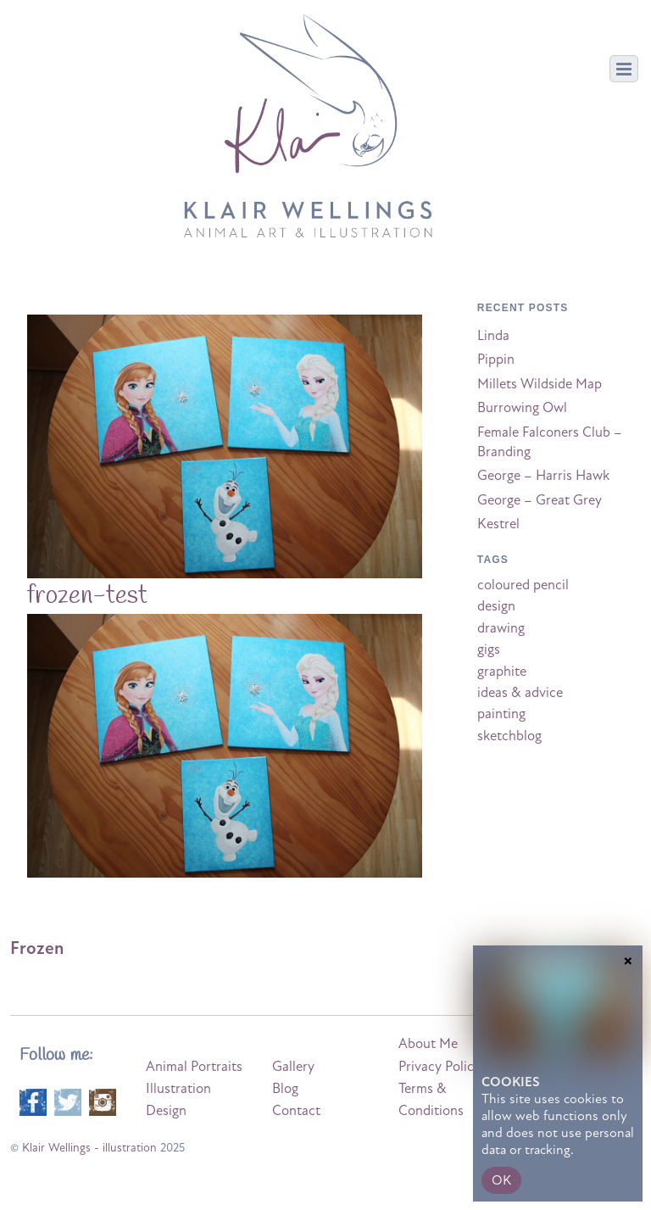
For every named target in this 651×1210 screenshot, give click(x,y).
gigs (488, 649)
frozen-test (87, 596)
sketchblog (509, 736)
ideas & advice (520, 692)
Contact (296, 1110)
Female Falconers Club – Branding (549, 442)
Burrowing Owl (522, 407)
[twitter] (67, 1100)
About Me (428, 1043)
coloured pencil (523, 585)
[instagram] (102, 1100)
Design (166, 1110)
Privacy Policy (439, 1066)
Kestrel (498, 524)
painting (501, 713)
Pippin (496, 359)
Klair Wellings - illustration (89, 1147)
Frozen (37, 948)
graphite (501, 671)
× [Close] (628, 1076)
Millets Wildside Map (539, 384)
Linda (493, 335)
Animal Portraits (194, 1066)
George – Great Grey (539, 500)
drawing (501, 628)
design (496, 606)
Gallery (293, 1066)
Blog (285, 1088)
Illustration (178, 1088)
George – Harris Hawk (543, 475)
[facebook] (33, 1100)
